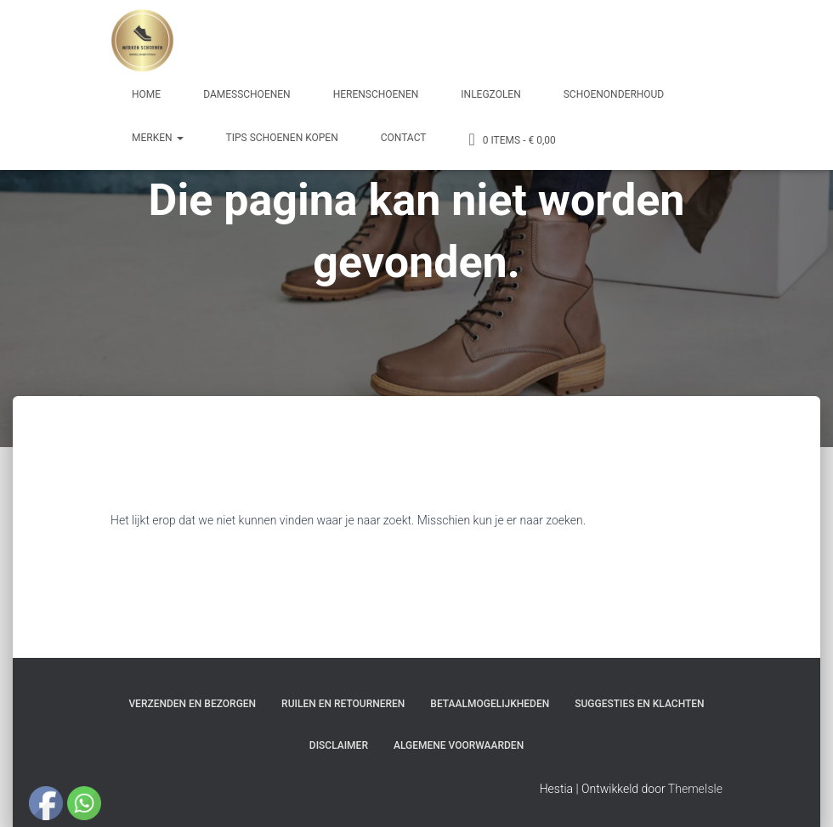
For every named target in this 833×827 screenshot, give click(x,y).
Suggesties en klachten (639, 704)
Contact (404, 138)
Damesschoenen (247, 94)
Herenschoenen (376, 94)
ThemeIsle (695, 789)
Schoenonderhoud (614, 94)
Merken (158, 138)
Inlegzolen (490, 94)
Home (146, 94)
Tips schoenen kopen (282, 138)
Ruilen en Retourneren (343, 704)
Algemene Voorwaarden (459, 745)
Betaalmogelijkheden (489, 704)
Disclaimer (338, 745)
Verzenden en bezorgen (192, 704)
